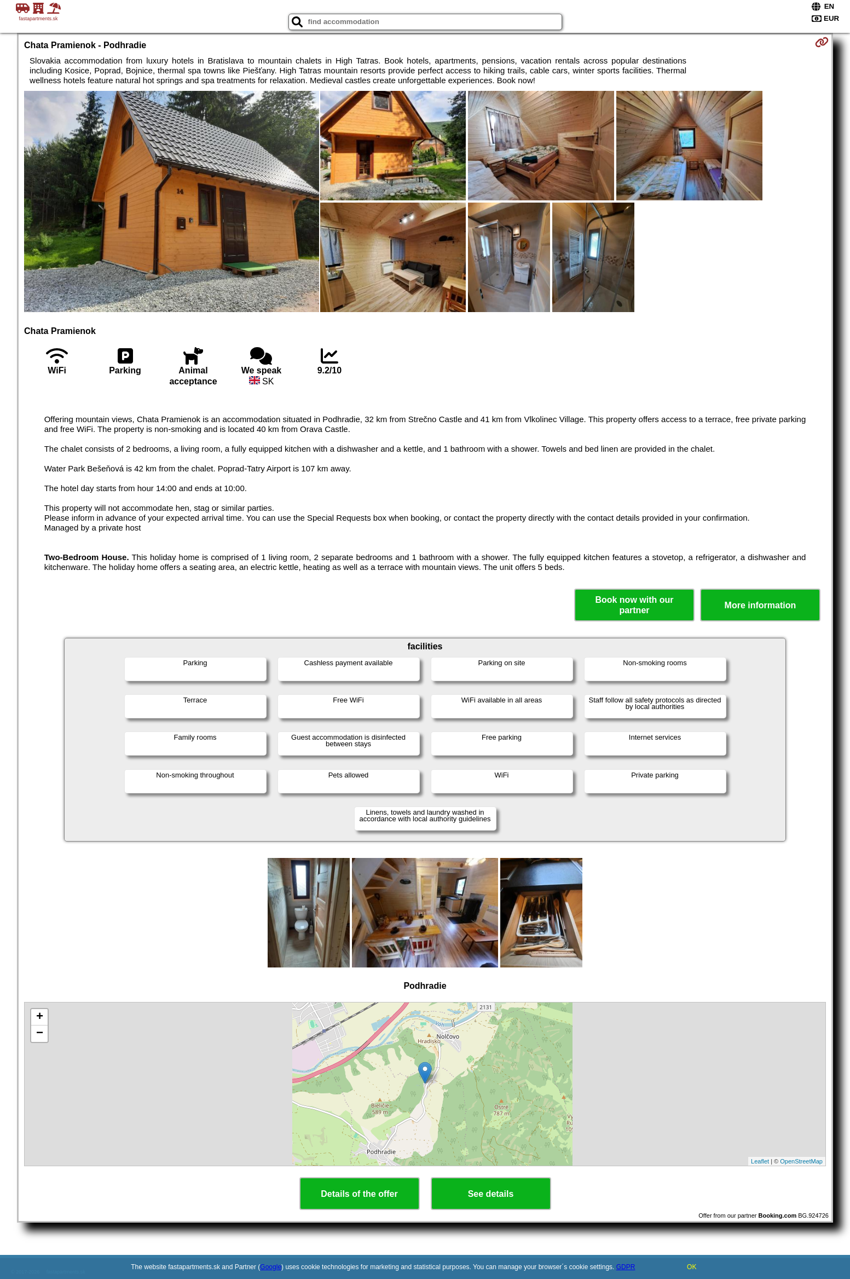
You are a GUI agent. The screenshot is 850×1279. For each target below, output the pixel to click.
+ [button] (39, 1017)
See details (491, 1194)
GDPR (625, 1267)
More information (760, 605)
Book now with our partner (634, 605)
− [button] (39, 1033)
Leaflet (760, 1161)
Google (270, 1267)
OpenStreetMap (801, 1161)
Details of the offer (359, 1194)
